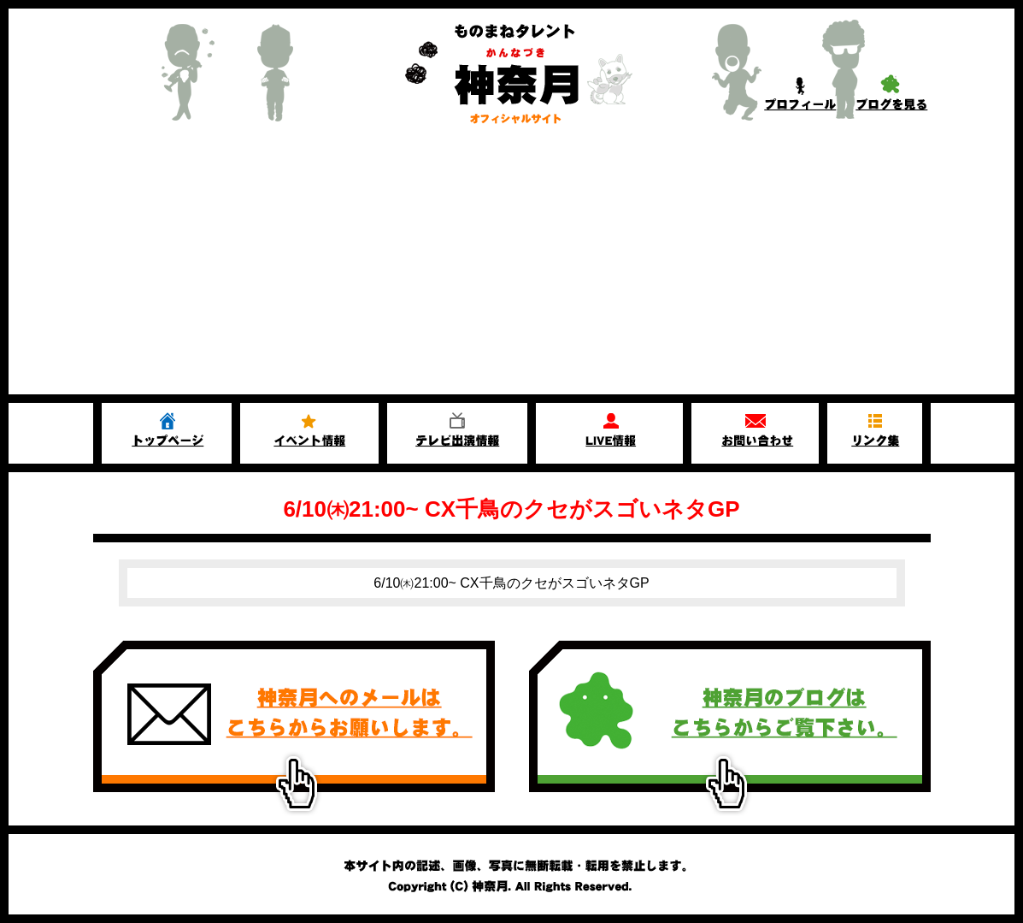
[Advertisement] (511, 266)
